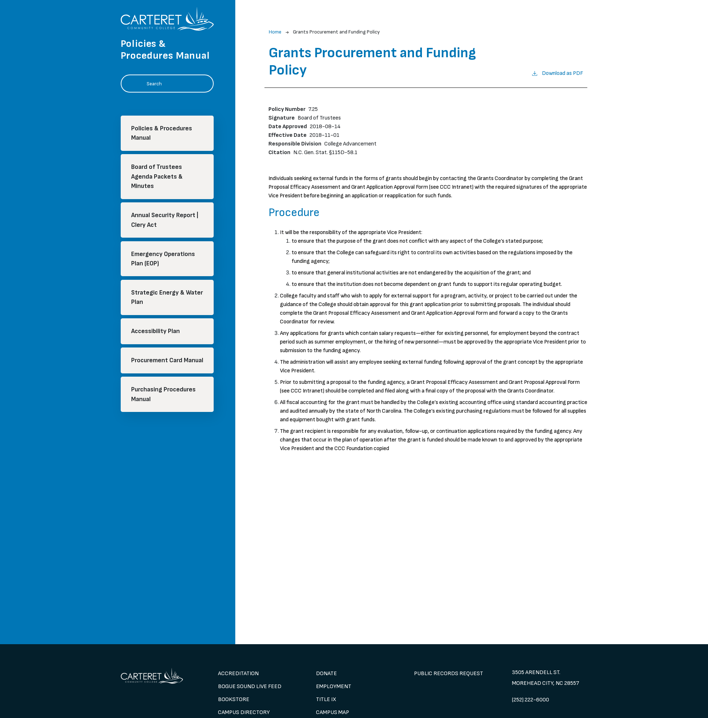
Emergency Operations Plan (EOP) (163, 258)
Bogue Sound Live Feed (249, 686)
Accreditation (238, 673)
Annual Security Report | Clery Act (164, 219)
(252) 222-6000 (530, 699)
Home (275, 32)
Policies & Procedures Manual (161, 133)
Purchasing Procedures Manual (163, 394)
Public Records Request (448, 673)
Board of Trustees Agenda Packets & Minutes (157, 176)
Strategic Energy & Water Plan (167, 297)
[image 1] (158, 676)
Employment (333, 686)
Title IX (326, 699)
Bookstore (233, 699)
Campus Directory (244, 712)
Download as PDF (557, 73)
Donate (326, 673)
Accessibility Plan (155, 331)
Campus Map (332, 712)
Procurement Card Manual (167, 360)
